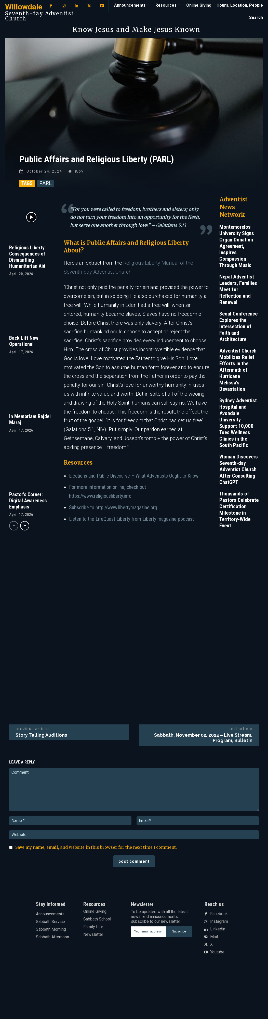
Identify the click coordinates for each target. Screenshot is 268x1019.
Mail (214, 939)
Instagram (219, 924)
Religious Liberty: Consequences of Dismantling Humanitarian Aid (27, 259)
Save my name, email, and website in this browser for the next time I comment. (96, 849)
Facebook (219, 916)
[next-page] (24, 528)
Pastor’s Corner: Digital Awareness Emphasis (28, 503)
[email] (148, 934)
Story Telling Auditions (41, 737)
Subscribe (179, 934)
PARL (45, 186)
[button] (256, 18)
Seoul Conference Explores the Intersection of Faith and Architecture (238, 329)
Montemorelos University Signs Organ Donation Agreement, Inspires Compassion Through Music (236, 248)
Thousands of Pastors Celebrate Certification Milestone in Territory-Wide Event (239, 512)
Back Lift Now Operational (23, 343)
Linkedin (217, 932)
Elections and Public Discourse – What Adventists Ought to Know (133, 478)
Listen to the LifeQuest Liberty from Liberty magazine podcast (131, 521)
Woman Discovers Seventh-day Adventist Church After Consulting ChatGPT (238, 472)
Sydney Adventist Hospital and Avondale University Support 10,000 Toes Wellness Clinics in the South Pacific (238, 425)
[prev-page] (13, 528)
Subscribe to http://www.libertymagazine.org (113, 510)
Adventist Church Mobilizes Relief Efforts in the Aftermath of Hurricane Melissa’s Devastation (238, 372)
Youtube (217, 955)
